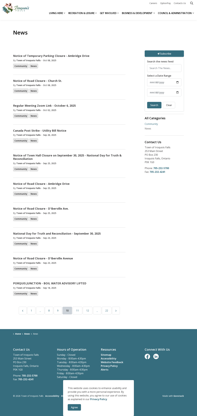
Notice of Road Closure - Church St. (37, 81)
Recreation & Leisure (81, 15)
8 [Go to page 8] (49, 310)
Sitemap (106, 355)
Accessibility (108, 358)
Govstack (178, 395)
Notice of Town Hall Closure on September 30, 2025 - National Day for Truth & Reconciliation (67, 157)
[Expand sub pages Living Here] (64, 15)
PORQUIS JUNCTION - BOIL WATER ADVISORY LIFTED (49, 283)
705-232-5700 (161, 168)
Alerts (104, 369)
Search (154, 105)
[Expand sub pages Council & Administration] (193, 15)
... (40, 311)
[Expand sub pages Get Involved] (118, 15)
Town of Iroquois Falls (28, 60)
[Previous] (23, 310)
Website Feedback (112, 362)
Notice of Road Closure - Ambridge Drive (41, 184)
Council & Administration (175, 15)
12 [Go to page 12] (87, 310)
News (34, 66)
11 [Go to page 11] (77, 310)
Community (20, 66)
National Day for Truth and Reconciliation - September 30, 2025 (57, 233)
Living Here (56, 15)
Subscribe (164, 54)
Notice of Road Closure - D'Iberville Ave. (41, 208)
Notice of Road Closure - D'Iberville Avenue (43, 258)
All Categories (155, 118)
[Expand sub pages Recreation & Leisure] (96, 15)
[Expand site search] (192, 5)
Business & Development (137, 15)
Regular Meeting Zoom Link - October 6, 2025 (44, 105)
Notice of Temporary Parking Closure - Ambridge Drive (51, 56)
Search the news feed (160, 61)
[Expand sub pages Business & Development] (154, 15)
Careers (153, 5)
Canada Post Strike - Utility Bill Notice (39, 130)
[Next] (116, 310)
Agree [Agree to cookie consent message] (74, 407)
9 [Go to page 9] (57, 310)
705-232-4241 (157, 172)
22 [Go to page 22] (106, 310)
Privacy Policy (109, 366)
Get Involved (108, 15)
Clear (169, 105)
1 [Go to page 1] (31, 310)
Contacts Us (180, 5)
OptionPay (165, 5)
